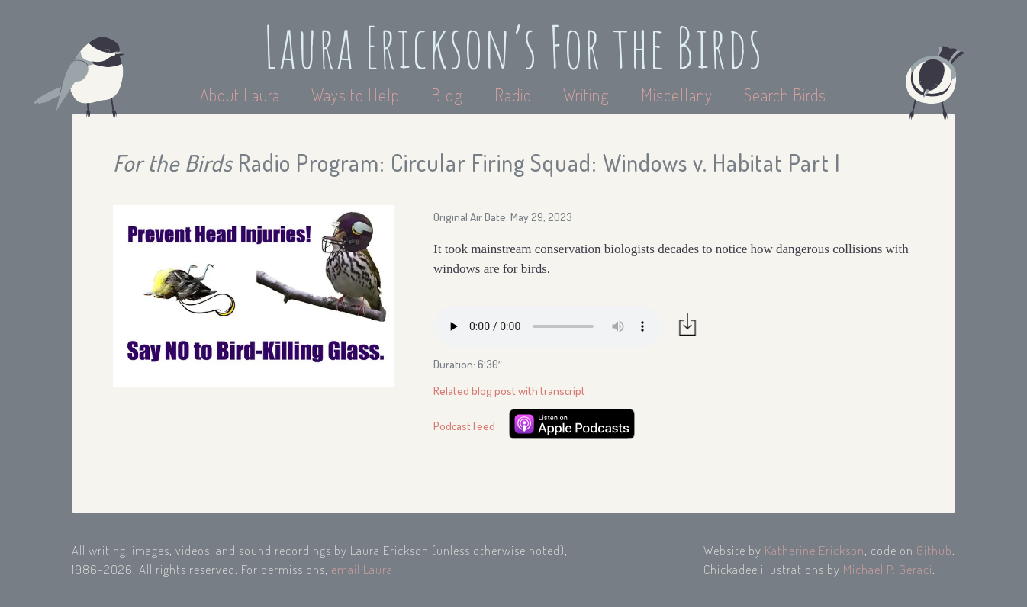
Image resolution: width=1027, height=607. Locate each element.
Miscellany (677, 94)
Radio (515, 94)
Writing (586, 94)
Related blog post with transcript (509, 391)
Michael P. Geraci (887, 569)
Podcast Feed (464, 426)
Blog (447, 94)
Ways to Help (357, 94)
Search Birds (785, 94)
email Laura (362, 569)
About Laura (242, 94)
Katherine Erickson (814, 550)
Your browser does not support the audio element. (547, 326)
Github (934, 550)
